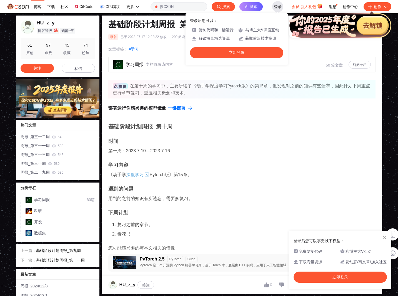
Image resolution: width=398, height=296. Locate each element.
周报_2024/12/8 (34, 286)
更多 (132, 6)
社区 (64, 6)
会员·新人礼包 (307, 6)
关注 (146, 285)
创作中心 (350, 6)
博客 (38, 6)
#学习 (134, 49)
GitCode (83, 6)
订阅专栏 (359, 65)
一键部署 (177, 108)
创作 (377, 6)
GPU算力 (110, 6)
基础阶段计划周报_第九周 (58, 250)
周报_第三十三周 (42, 154)
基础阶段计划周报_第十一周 (60, 260)
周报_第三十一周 (42, 145)
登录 (278, 6)
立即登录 (236, 52)
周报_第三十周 (40, 163)
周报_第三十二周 (42, 137)
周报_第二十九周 (42, 172)
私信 (78, 68)
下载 (51, 6)
